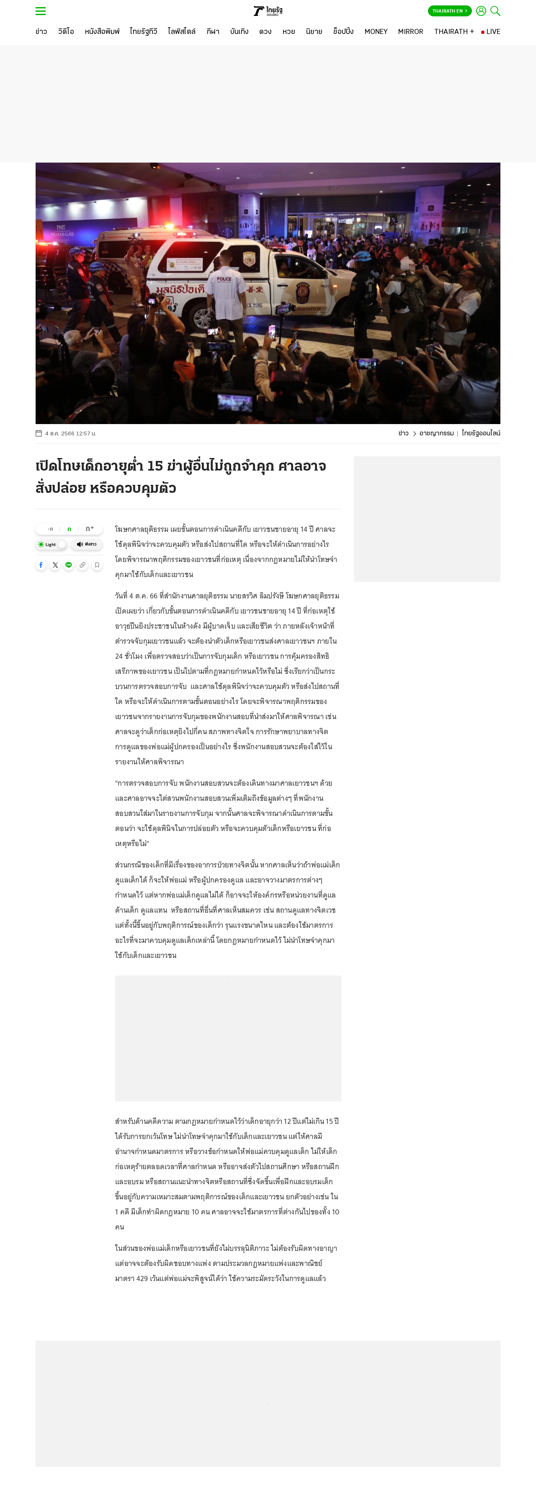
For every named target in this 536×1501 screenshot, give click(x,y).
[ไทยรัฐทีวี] (143, 32)
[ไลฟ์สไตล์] (182, 32)
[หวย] (289, 32)
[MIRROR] (410, 32)
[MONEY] (376, 32)
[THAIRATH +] (454, 32)
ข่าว (404, 433)
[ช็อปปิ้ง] (343, 32)
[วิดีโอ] (66, 32)
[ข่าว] (41, 32)
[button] (41, 564)
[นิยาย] (314, 32)
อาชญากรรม (437, 433)
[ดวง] (265, 32)
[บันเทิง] (239, 32)
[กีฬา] (212, 32)
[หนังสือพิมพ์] (102, 32)
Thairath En (450, 11)
